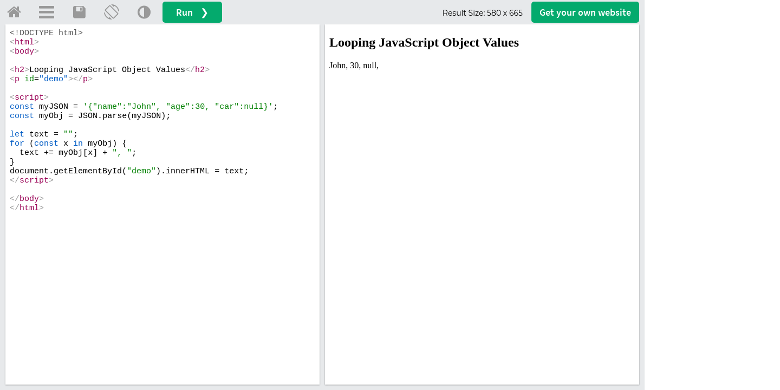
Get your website (585, 12)
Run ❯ (192, 12)
